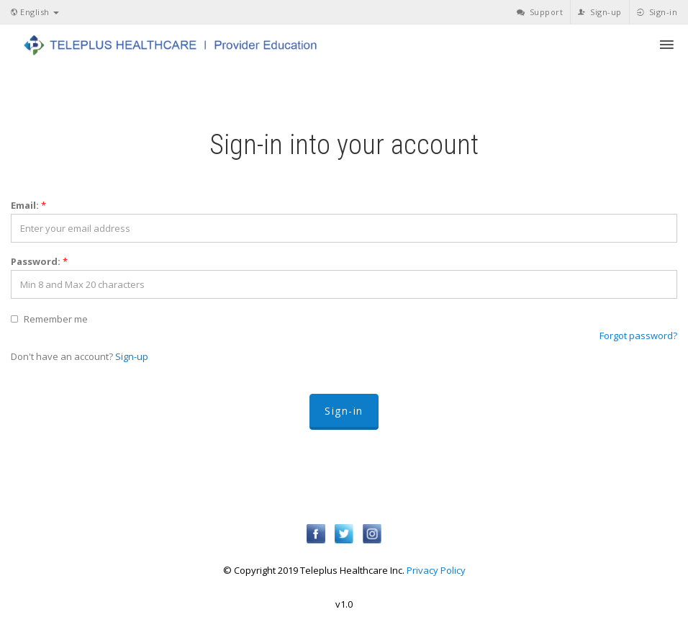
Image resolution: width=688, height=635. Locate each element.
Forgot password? (638, 335)
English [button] (35, 11)
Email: (28, 205)
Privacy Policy (436, 570)
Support (540, 11)
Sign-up (600, 11)
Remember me (56, 318)
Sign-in (657, 11)
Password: (39, 261)
